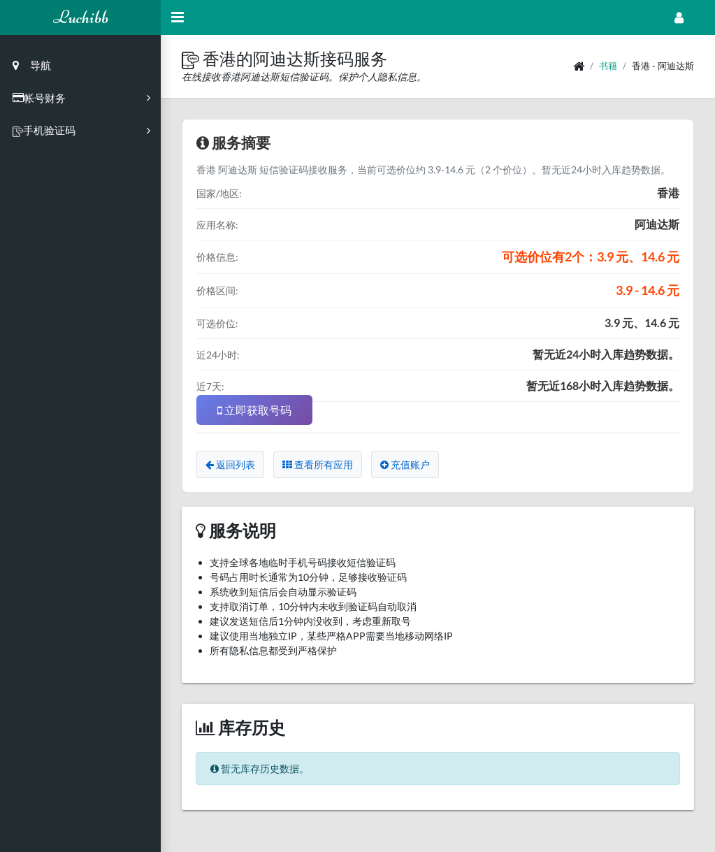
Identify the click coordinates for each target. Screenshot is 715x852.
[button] (192, 58)
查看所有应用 (317, 464)
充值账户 (405, 464)
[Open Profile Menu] (679, 17)
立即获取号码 (254, 410)
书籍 (608, 65)
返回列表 (230, 464)
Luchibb (80, 17)
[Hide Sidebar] (177, 17)
